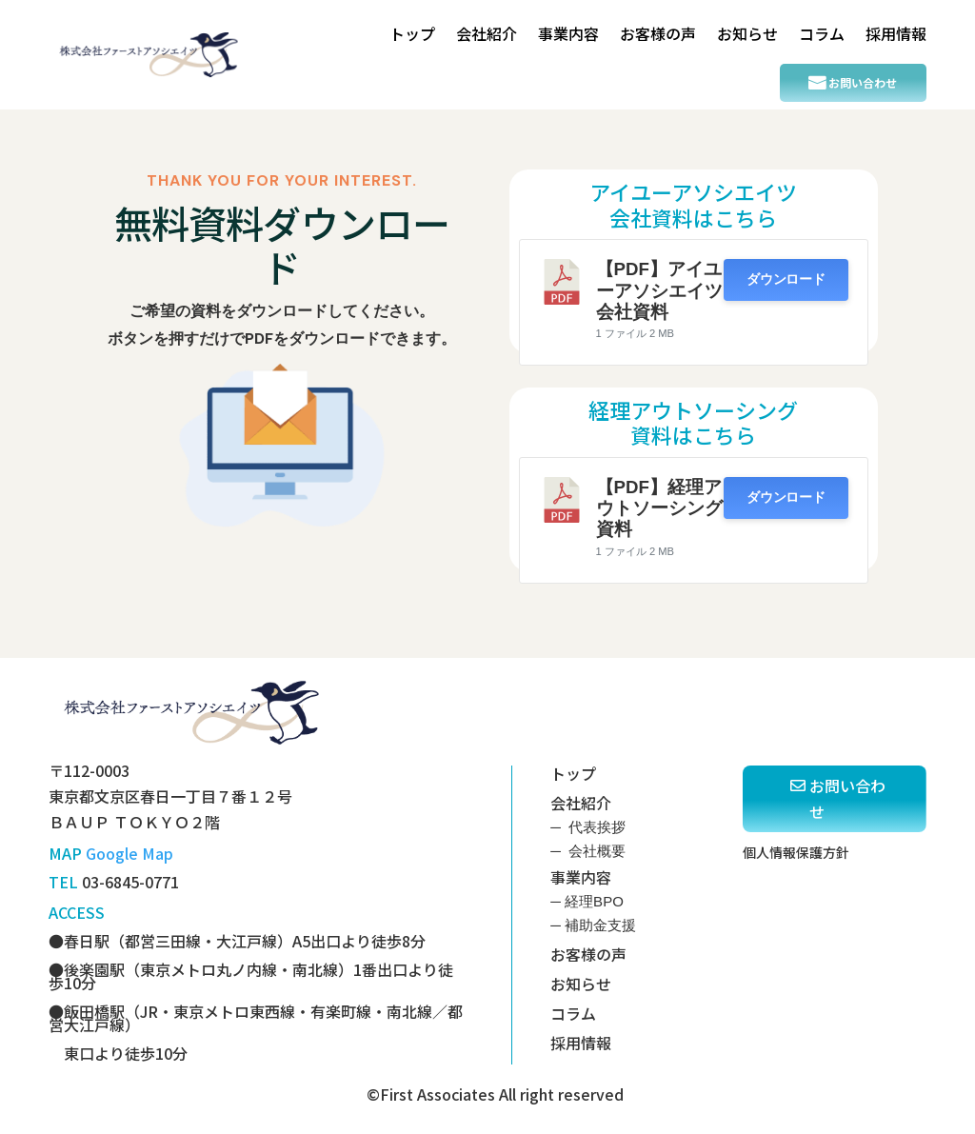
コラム (822, 33)
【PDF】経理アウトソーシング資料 (659, 508)
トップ (412, 33)
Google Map (129, 853)
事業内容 (568, 33)
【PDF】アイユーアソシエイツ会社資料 (659, 290)
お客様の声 (658, 33)
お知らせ (747, 33)
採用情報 (896, 33)
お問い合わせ (862, 82)
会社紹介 (486, 33)
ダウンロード (785, 279)
